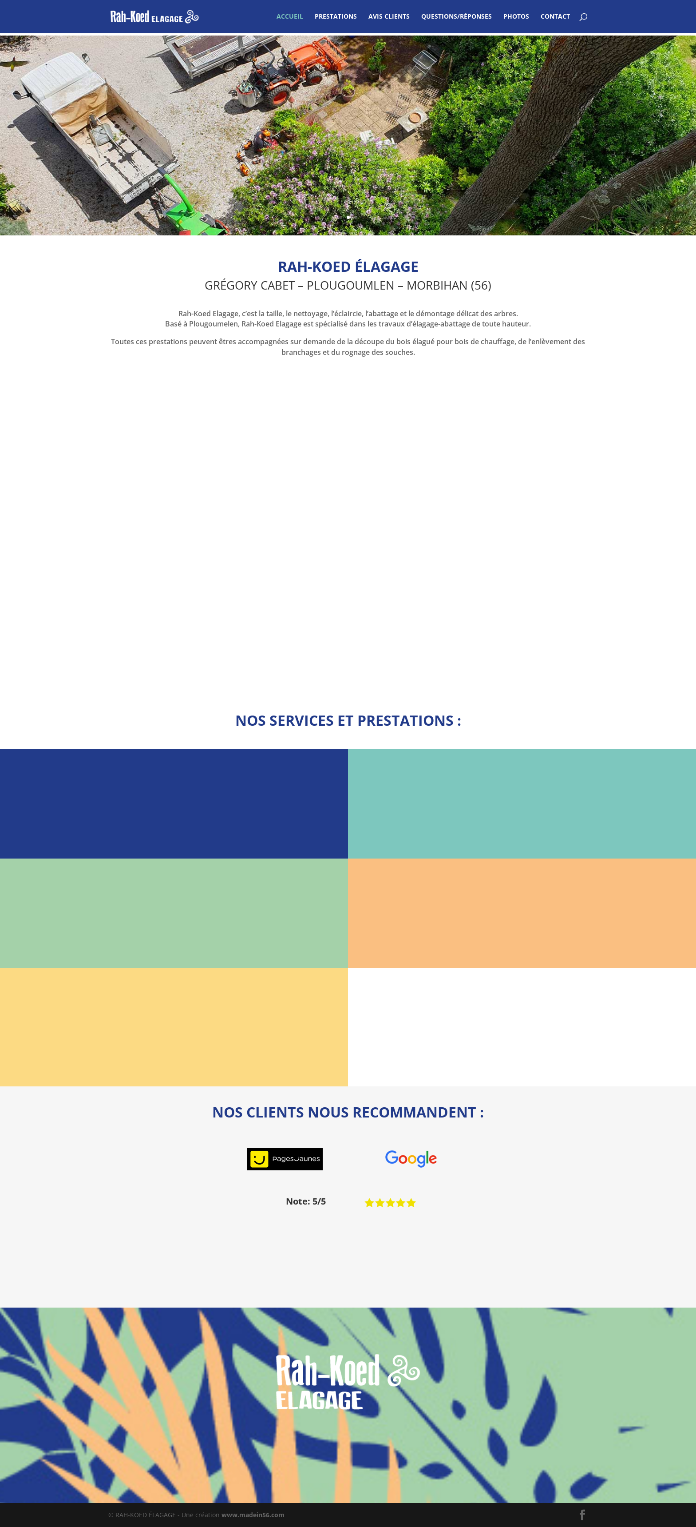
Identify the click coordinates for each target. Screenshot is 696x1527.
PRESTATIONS (336, 16)
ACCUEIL (290, 16)
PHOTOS (516, 16)
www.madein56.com (253, 1515)
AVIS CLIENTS (389, 16)
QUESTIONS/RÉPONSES (456, 16)
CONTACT (555, 16)
